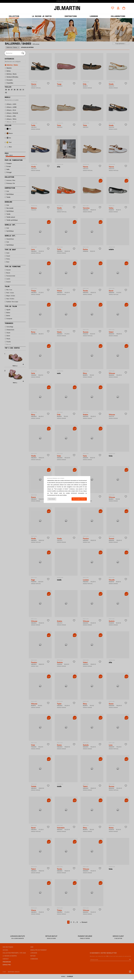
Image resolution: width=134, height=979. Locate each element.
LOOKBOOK (94, 16)
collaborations (118, 16)
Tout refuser (51, 499)
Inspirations (70, 16)
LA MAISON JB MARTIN (41, 16)
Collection (14, 16)
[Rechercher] (23, 53)
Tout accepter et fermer (79, 499)
